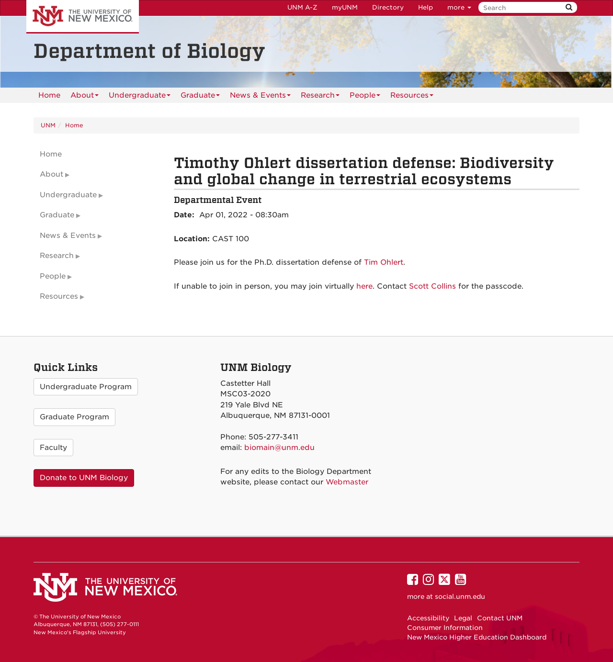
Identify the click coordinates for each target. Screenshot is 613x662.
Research (320, 97)
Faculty (53, 447)
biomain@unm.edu (279, 447)
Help (425, 7)
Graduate (200, 97)
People (365, 97)
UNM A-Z (302, 7)
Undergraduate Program (86, 386)
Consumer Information (445, 627)
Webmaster (347, 482)
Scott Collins (432, 286)
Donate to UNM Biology (84, 477)
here (364, 286)
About (84, 97)
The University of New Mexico (82, 17)
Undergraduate (139, 97)
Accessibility (428, 618)
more (459, 7)
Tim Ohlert (383, 262)
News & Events (260, 97)
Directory (388, 7)
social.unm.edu (460, 596)
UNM (48, 125)
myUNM (345, 7)
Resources (411, 97)
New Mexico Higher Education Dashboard (476, 637)
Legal (463, 618)
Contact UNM (499, 618)
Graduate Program (74, 417)
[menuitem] (49, 95)
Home (49, 95)
